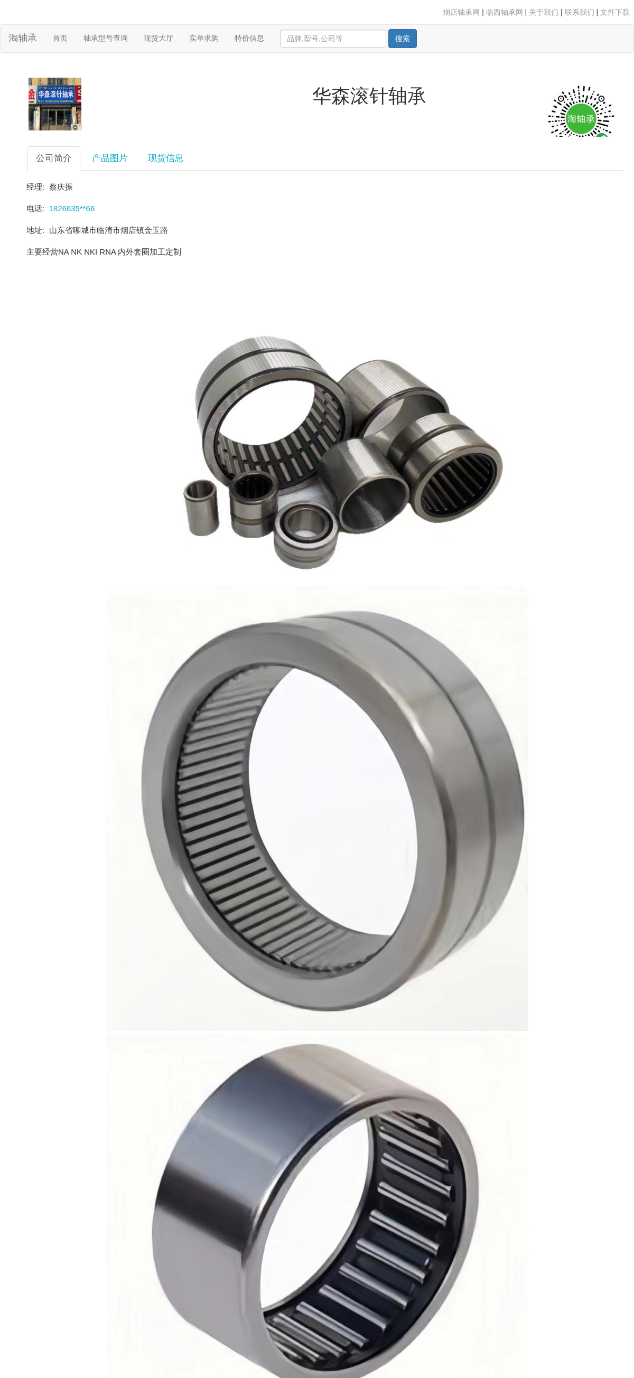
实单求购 (204, 38)
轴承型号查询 (105, 38)
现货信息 (166, 158)
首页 (64, 37)
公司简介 (54, 158)
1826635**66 (72, 208)
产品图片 (110, 158)
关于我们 (543, 12)
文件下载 (615, 12)
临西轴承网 (504, 12)
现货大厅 (158, 38)
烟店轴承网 (461, 12)
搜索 (402, 38)
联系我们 (579, 12)
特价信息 (249, 38)
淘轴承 (22, 38)
